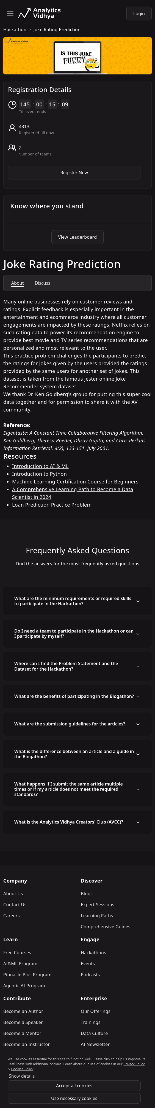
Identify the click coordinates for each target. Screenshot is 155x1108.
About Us (13, 894)
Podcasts (90, 975)
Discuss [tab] (42, 283)
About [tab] (17, 283)
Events (88, 964)
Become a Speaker (23, 1022)
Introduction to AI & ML (40, 466)
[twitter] (69, 1073)
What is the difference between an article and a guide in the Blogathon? (74, 754)
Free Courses (17, 953)
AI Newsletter (95, 1044)
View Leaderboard (77, 237)
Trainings (91, 1022)
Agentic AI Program (24, 986)
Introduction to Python (39, 473)
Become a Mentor (22, 1033)
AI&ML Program (20, 964)
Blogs (87, 894)
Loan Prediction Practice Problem (52, 504)
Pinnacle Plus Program (27, 975)
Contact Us (15, 905)
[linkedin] (82, 1073)
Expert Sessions (97, 905)
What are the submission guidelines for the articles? (69, 724)
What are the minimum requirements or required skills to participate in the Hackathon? (72, 601)
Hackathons (93, 953)
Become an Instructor (26, 1044)
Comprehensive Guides (105, 927)
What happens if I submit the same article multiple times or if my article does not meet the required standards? (68, 789)
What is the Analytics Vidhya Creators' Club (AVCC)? (68, 822)
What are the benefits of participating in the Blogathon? (74, 696)
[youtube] (95, 1073)
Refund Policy (72, 1085)
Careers (11, 916)
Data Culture (94, 1033)
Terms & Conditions (31, 1085)
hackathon (14, 29)
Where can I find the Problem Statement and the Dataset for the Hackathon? (66, 666)
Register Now (74, 173)
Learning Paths (97, 916)
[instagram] (57, 1073)
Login (139, 13)
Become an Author (23, 1011)
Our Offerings (95, 1011)
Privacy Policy (107, 1085)
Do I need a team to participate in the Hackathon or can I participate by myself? (74, 633)
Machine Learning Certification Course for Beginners (75, 481)
